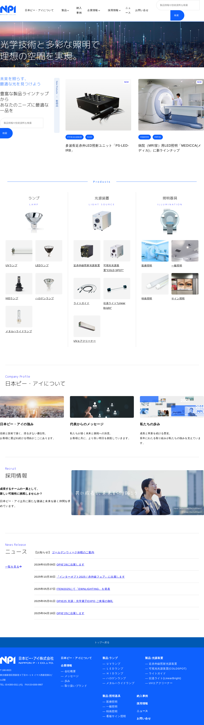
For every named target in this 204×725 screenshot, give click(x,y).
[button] (100, 63)
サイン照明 (184, 286)
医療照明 (155, 253)
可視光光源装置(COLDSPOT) (167, 668)
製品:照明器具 (111, 695)
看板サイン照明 (116, 716)
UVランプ (19, 253)
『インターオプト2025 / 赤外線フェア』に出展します (91, 576)
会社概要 (70, 671)
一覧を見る (13, 566)
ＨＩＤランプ (114, 673)
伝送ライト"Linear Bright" (116, 293)
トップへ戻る (102, 642)
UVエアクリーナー (87, 328)
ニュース (142, 710)
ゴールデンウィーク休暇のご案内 (73, 552)
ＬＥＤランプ (114, 668)
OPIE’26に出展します (70, 564)
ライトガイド (87, 291)
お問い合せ (142, 10)
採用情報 (114, 10)
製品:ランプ (110, 657)
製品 (65, 10)
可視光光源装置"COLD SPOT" (116, 256)
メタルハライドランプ (19, 319)
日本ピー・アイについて (39, 10)
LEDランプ (48, 253)
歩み (67, 680)
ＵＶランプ (113, 663)
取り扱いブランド (76, 685)
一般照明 (184, 253)
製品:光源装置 (154, 657)
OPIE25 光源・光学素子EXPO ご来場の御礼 (85, 601)
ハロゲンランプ (48, 286)
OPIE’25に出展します (70, 613)
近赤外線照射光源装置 (87, 253)
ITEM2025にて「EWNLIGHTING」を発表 (83, 588)
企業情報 (93, 10)
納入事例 (142, 695)
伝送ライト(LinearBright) (165, 678)
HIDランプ (19, 286)
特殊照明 (155, 286)
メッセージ (72, 676)
